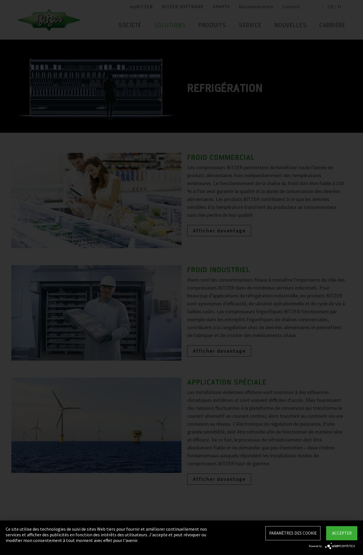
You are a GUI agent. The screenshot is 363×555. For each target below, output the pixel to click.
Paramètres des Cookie (293, 533)
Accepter (342, 533)
